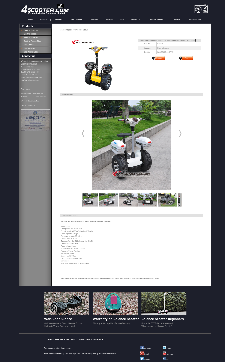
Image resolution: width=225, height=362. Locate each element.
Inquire (159, 58)
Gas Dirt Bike (29, 48)
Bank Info (109, 19)
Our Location (76, 19)
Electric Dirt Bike (30, 37)
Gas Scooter (28, 45)
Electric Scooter (30, 34)
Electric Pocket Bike (32, 41)
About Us (58, 19)
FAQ (122, 19)
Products (43, 19)
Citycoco (176, 19)
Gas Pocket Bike (30, 52)
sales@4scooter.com (34, 77)
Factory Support (156, 19)
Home (30, 19)
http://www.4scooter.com (30, 80)
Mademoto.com (195, 19)
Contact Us (135, 19)
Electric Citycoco (30, 30)
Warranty (94, 19)
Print (186, 58)
